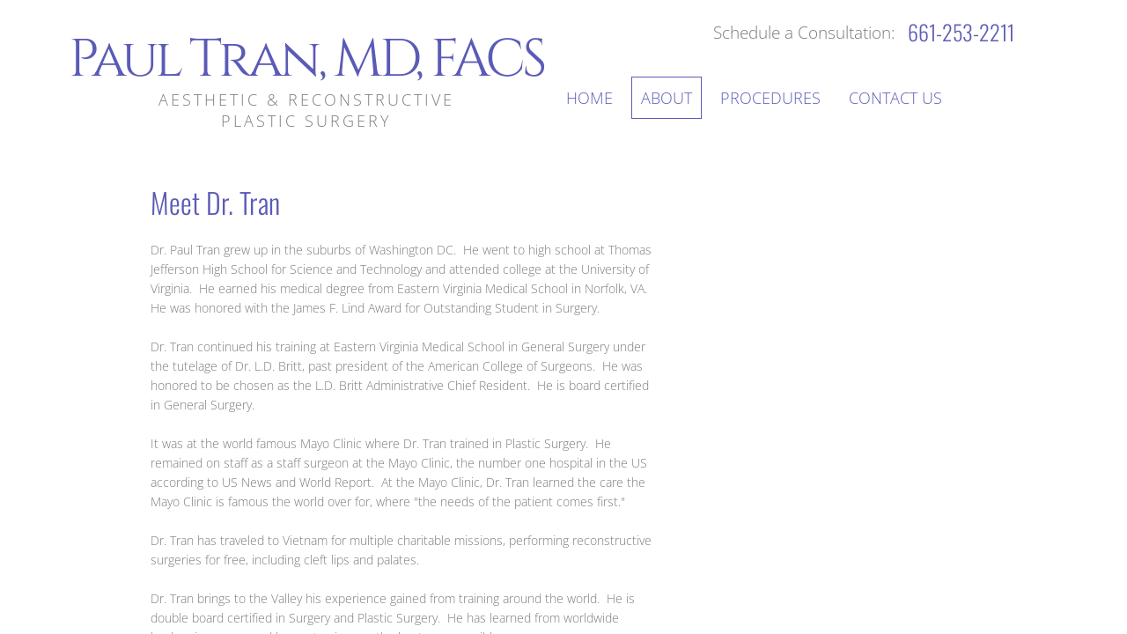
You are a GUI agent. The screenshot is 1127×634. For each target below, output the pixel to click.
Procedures (770, 97)
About (666, 97)
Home (589, 97)
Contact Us (895, 97)
